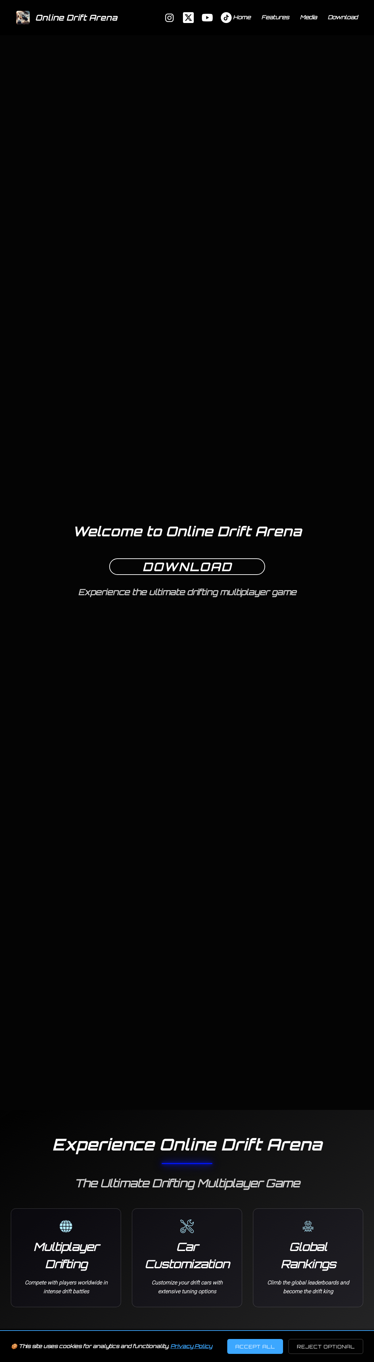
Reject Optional (326, 1346)
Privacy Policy (191, 1346)
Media (308, 17)
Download (343, 17)
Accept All (255, 1346)
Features (275, 17)
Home (242, 17)
